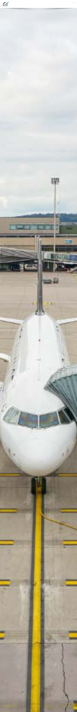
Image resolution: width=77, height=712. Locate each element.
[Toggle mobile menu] (74, 3)
